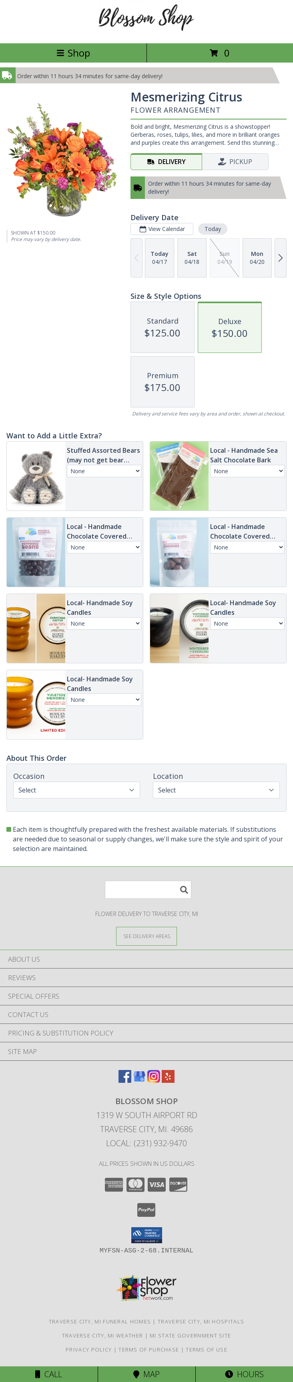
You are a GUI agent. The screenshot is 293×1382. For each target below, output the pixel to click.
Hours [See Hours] (244, 1374)
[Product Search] (148, 890)
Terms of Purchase (148, 1349)
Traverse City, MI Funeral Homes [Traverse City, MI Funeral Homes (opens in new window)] (100, 1321)
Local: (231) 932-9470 (146, 1143)
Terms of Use (206, 1349)
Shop (73, 52)
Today (213, 229)
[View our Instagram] (153, 1080)
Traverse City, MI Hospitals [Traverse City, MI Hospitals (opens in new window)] (201, 1321)
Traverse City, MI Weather (102, 1335)
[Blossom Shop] (146, 31)
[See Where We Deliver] (146, 936)
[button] (146, 1235)
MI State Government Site (190, 1335)
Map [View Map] (146, 1374)
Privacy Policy (89, 1349)
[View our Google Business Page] (139, 1080)
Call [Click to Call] (48, 1374)
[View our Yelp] (168, 1080)
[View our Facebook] (124, 1080)
